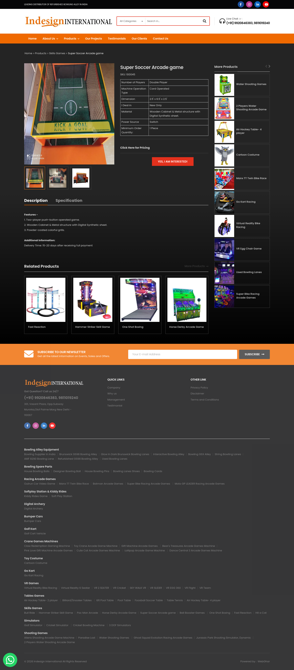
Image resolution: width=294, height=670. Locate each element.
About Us (49, 39)
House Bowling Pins (97, 471)
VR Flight (190, 588)
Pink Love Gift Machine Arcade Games (48, 550)
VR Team (205, 588)
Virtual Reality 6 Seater (75, 588)
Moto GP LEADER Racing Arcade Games (200, 483)
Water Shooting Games (251, 84)
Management (116, 400)
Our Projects (93, 39)
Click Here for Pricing (135, 148)
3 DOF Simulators (120, 625)
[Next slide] (269, 66)
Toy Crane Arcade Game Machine (95, 546)
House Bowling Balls (37, 471)
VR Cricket (119, 588)
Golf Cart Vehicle (35, 533)
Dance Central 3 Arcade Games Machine (195, 550)
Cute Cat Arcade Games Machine (99, 550)
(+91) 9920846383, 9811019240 (248, 23)
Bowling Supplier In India (39, 454)
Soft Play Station (62, 496)
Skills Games (57, 53)
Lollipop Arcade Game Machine (145, 550)
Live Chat (232, 19)
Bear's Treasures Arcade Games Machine (188, 546)
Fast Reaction (37, 327)
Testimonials (117, 39)
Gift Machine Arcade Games (139, 546)
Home (32, 39)
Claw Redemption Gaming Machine (47, 546)
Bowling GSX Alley (199, 454)
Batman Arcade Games (108, 483)
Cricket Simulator (57, 625)
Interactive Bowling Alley (168, 454)
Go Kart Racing (246, 202)
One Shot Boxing (132, 327)
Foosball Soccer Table (149, 600)
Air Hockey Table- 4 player (249, 131)
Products (70, 39)
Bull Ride (29, 612)
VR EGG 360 (173, 588)
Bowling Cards (153, 471)
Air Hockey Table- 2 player (41, 600)
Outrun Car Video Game (39, 483)
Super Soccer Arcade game (85, 53)
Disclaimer (197, 393)
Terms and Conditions (205, 400)
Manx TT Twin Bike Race (251, 178)
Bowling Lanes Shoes (126, 471)
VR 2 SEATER (101, 588)
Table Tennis (175, 600)
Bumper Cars (32, 521)
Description (36, 200)
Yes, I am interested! (173, 161)
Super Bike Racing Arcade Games (247, 296)
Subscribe (252, 354)
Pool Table (124, 600)
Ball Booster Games (192, 612)
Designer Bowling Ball (67, 471)
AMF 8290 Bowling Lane (39, 458)
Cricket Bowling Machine (89, 625)
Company (113, 387)
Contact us (160, 39)
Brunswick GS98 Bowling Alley (78, 454)
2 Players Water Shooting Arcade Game (251, 108)
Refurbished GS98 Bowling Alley (78, 458)
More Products (195, 266)
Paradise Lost (86, 637)
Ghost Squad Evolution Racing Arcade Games (163, 637)
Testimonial (114, 405)
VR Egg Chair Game (249, 248)
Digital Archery (33, 508)
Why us (112, 393)
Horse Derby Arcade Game (186, 327)
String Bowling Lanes (228, 454)
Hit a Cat (261, 612)
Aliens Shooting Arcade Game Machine (49, 637)
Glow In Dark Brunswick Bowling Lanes (125, 454)
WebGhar (264, 661)
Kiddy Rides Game (36, 496)
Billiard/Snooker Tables (77, 600)
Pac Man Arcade (87, 612)
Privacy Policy (199, 387)
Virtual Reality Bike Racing (248, 225)
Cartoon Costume (247, 155)
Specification (68, 200)
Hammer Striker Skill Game (92, 327)
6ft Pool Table (105, 600)
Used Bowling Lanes (249, 272)
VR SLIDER (156, 588)
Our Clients (139, 39)
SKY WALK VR (138, 588)
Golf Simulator (33, 625)
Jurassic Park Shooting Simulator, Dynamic (223, 637)
